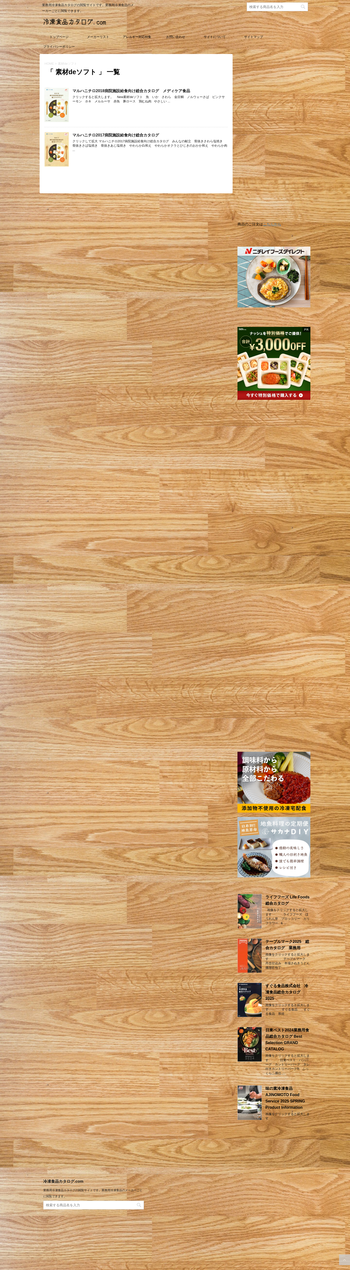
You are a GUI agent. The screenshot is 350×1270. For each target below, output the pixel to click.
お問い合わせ (175, 37)
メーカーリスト (98, 37)
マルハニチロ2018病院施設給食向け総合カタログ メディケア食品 (131, 91)
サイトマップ (253, 37)
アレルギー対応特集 (137, 37)
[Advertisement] (273, 139)
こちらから (272, 224)
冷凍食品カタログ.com (63, 1187)
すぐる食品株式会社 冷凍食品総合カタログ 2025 (286, 992)
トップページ (59, 37)
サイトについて (215, 37)
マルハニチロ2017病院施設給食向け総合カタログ (115, 135)
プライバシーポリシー (59, 46)
